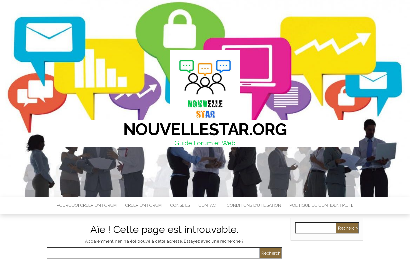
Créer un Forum (143, 205)
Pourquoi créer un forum (87, 205)
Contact (208, 205)
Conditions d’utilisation (254, 205)
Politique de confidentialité (321, 205)
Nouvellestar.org (205, 129)
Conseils (180, 205)
